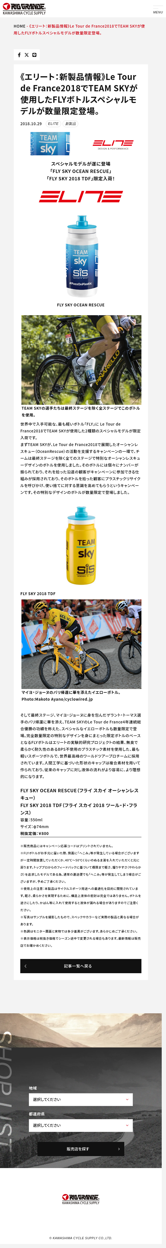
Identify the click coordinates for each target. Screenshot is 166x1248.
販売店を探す (94, 1149)
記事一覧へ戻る (58, 966)
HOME (20, 26)
